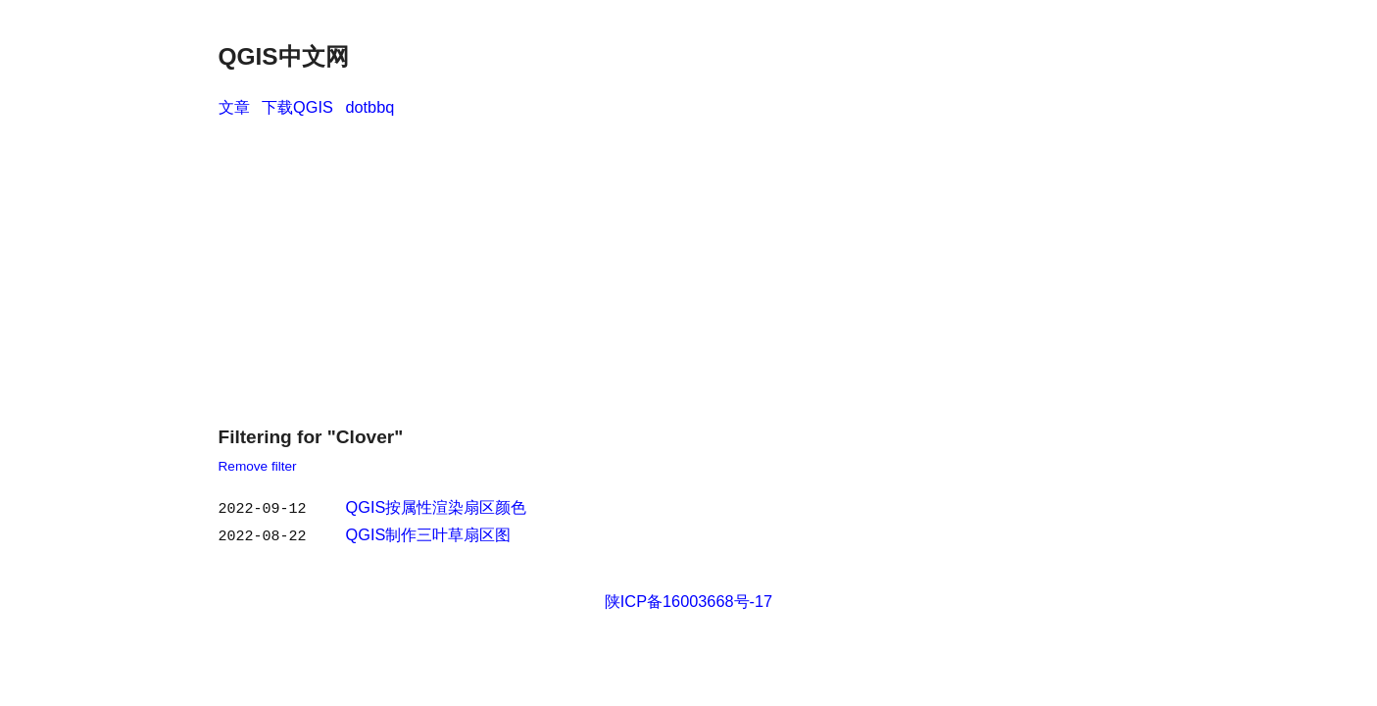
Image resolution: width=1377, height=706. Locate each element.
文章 (234, 107)
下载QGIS (297, 107)
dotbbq (369, 107)
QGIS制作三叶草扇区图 (429, 532)
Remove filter (258, 466)
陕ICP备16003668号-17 (688, 597)
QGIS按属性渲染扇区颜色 (436, 507)
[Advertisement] (689, 266)
